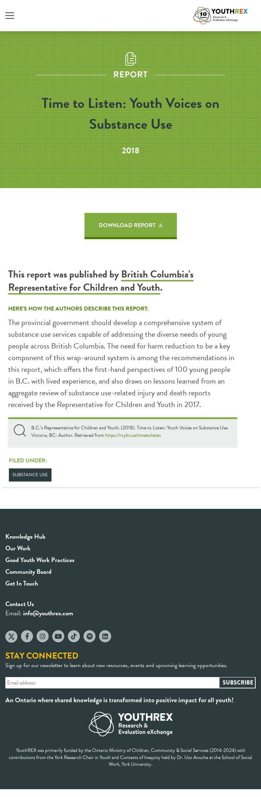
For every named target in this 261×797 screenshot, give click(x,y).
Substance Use (30, 474)
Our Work (18, 548)
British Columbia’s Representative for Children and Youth (101, 281)
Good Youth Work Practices (40, 560)
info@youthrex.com (48, 613)
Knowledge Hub (25, 536)
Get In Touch (21, 583)
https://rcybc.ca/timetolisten (133, 435)
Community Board (28, 571)
